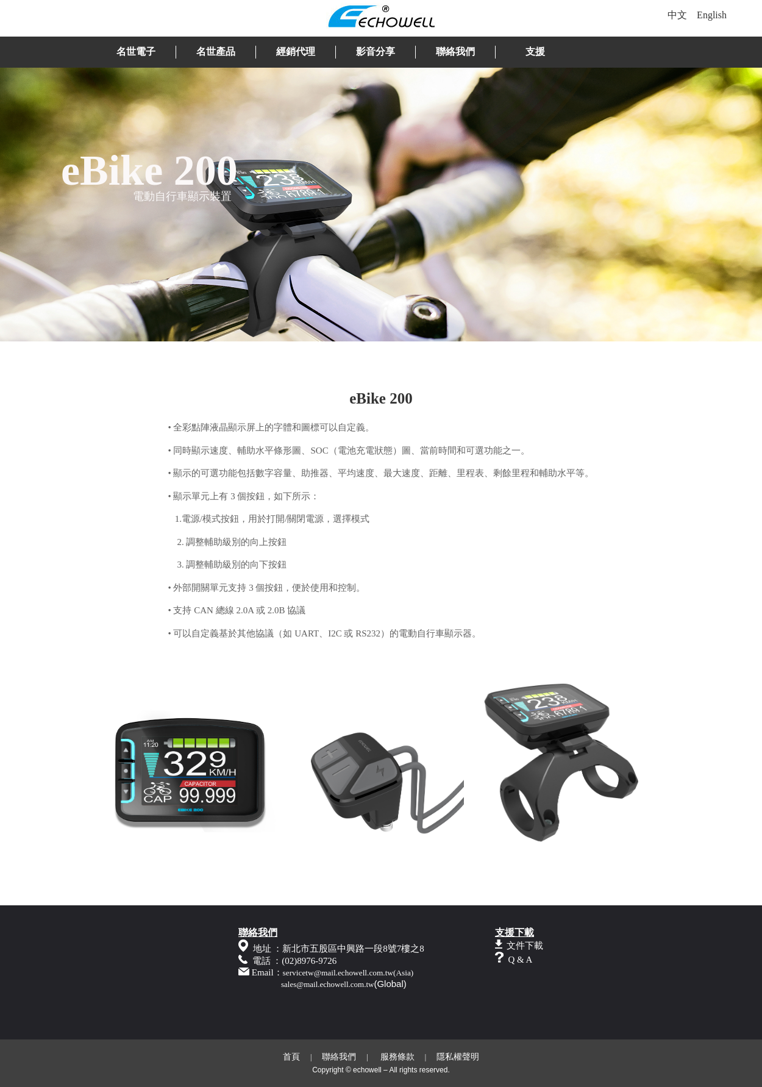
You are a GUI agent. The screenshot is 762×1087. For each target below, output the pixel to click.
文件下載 (525, 945)
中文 (677, 15)
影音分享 (375, 51)
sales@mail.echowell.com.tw (327, 984)
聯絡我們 (455, 51)
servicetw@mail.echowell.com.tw (338, 972)
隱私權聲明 (457, 1056)
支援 (535, 51)
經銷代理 (295, 51)
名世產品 (215, 51)
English (712, 15)
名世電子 (135, 51)
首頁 (291, 1056)
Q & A (520, 959)
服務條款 (397, 1056)
